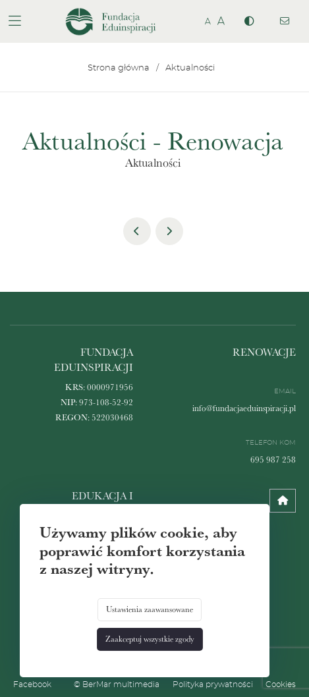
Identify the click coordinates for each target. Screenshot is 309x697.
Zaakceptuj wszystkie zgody (149, 639)
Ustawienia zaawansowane (149, 609)
